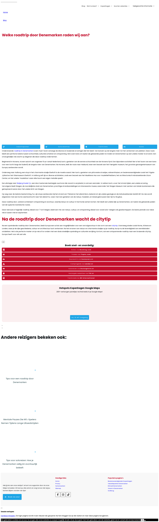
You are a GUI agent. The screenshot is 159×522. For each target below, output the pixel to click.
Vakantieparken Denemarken (118, 484)
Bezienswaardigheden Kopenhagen (120, 481)
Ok (142, 520)
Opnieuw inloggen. (8, 516)
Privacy (57, 484)
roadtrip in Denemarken (23, 151)
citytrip (115, 225)
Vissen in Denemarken (115, 488)
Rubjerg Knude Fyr (24, 183)
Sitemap (58, 488)
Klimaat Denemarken (115, 486)
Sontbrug (111, 491)
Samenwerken (60, 486)
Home (57, 481)
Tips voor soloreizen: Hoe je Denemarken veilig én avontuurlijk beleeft (19, 464)
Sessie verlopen (7, 511)
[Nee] (145, 520)
